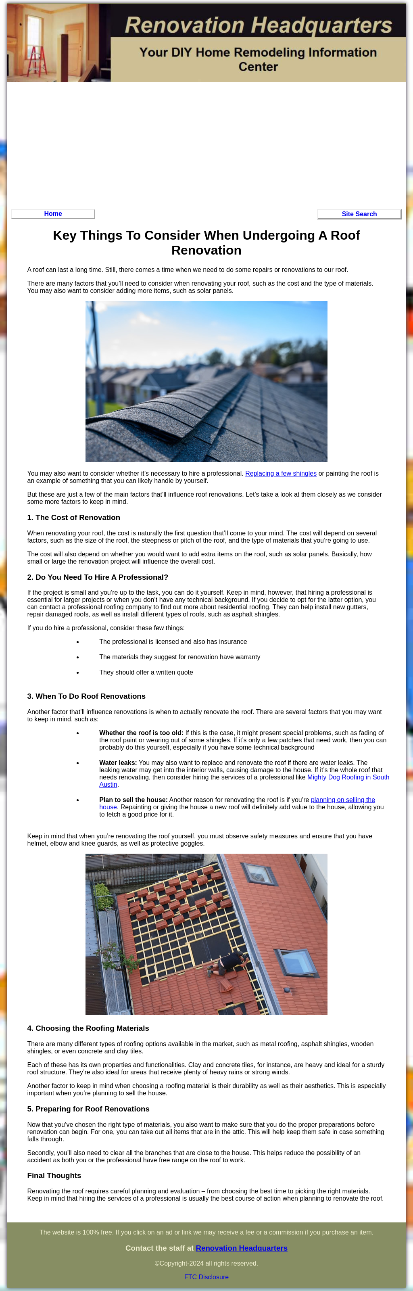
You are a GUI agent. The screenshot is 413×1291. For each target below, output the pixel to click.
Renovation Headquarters (242, 1248)
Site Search (359, 214)
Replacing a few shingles (281, 473)
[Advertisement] (206, 144)
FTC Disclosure (206, 1277)
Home (53, 213)
